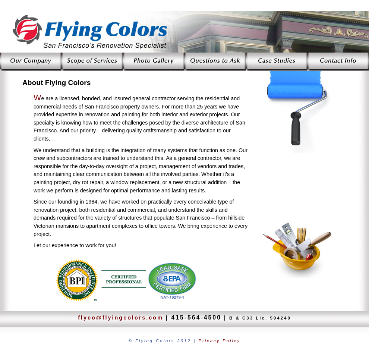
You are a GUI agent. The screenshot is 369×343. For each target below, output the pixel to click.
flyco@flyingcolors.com (120, 318)
